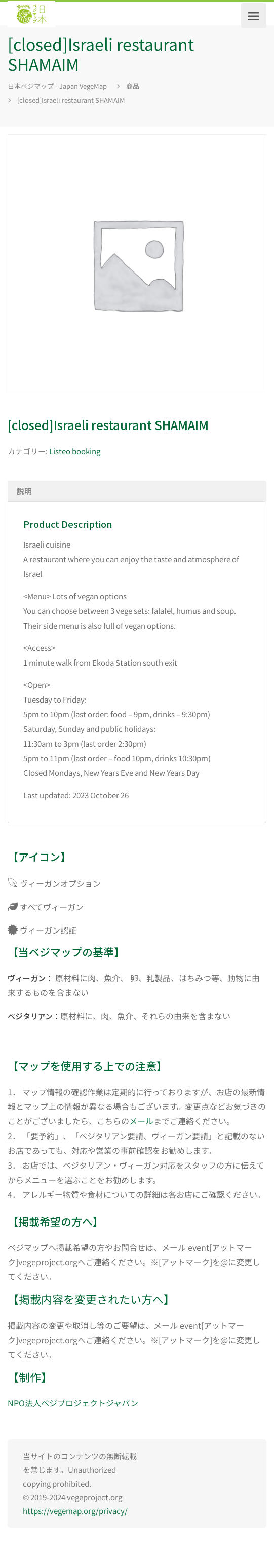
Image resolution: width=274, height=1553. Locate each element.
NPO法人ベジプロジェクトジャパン (73, 1402)
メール (141, 1121)
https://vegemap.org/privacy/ (75, 1510)
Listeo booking (74, 451)
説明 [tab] (24, 491)
